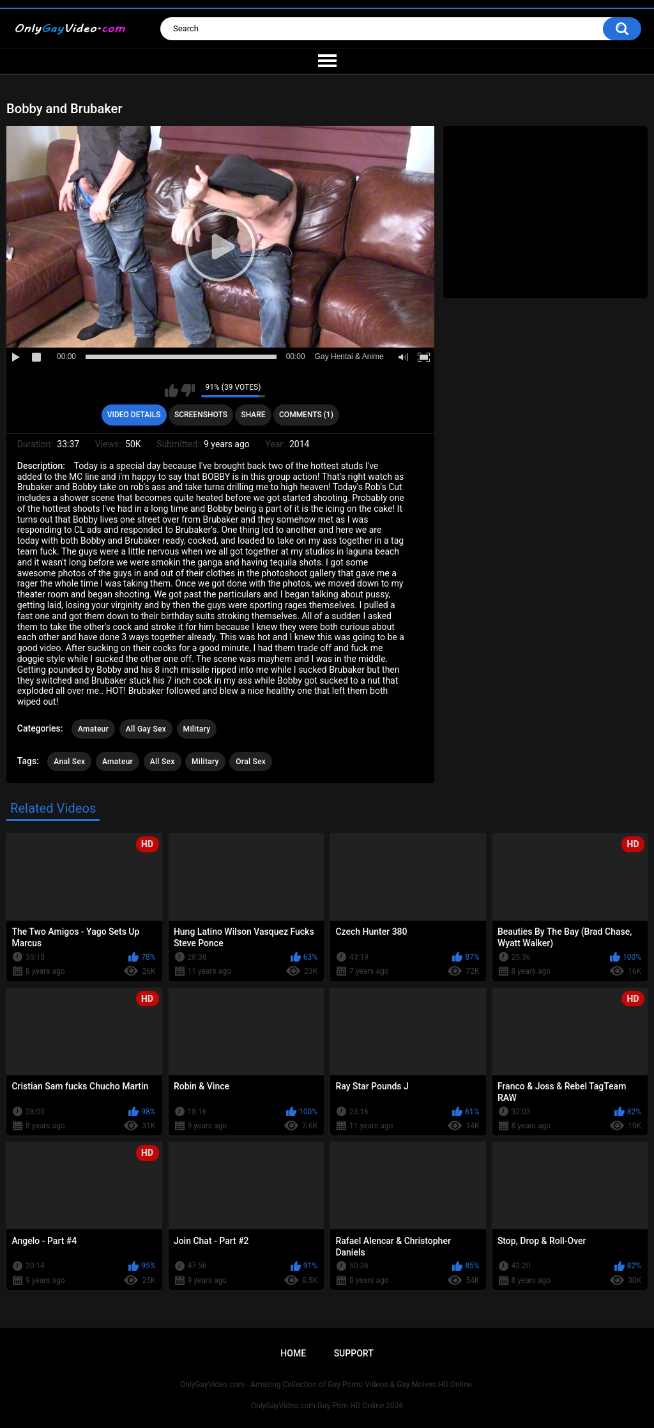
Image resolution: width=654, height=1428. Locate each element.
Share (253, 414)
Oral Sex (251, 761)
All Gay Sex (146, 729)
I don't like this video (188, 390)
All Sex (162, 761)
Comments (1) (306, 414)
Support (354, 1353)
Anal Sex (69, 761)
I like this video (171, 390)
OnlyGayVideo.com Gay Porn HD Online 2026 (327, 1405)
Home (293, 1353)
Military (197, 729)
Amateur (93, 729)
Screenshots (200, 414)
